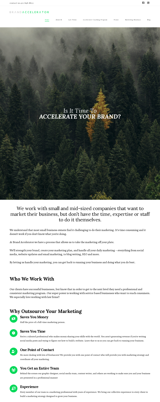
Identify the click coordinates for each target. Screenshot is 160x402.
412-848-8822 (27, 3)
